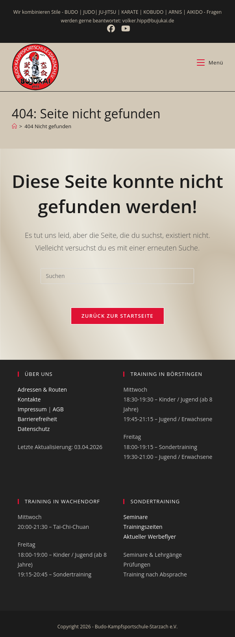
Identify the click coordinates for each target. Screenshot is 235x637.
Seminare (135, 517)
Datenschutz (34, 429)
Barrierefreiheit (37, 419)
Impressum (32, 409)
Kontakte (29, 399)
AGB (58, 409)
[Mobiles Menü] (210, 62)
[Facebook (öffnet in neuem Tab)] (112, 29)
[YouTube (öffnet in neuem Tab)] (124, 29)
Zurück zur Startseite (117, 315)
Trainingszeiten (142, 526)
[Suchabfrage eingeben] (117, 276)
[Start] (14, 126)
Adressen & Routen (42, 389)
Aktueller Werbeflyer (149, 536)
